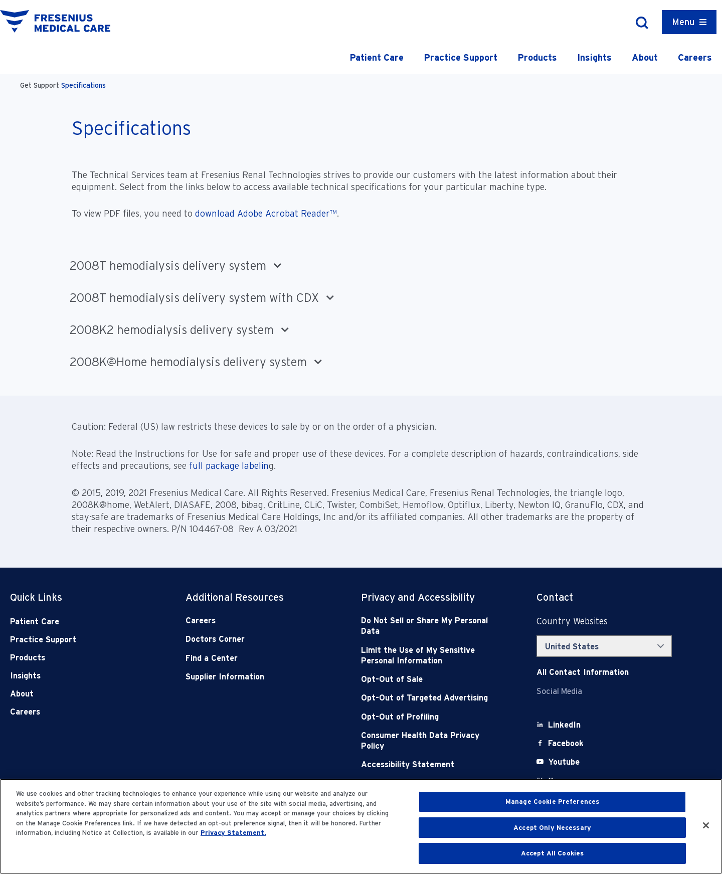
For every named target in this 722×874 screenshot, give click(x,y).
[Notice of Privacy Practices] (431, 655)
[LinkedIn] (564, 725)
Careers (695, 57)
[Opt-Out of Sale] (431, 679)
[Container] (689, 22)
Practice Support (460, 57)
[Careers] (256, 620)
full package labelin (229, 465)
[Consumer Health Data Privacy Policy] (431, 741)
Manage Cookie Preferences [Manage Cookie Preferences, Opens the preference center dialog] (552, 801)
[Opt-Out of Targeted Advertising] (431, 697)
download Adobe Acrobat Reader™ (266, 213)
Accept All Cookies (552, 853)
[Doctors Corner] (256, 639)
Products (537, 57)
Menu (683, 22)
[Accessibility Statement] (431, 764)
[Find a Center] (256, 658)
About (645, 57)
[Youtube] (564, 762)
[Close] (706, 825)
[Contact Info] (582, 672)
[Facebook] (566, 743)
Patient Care (376, 57)
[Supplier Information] (256, 676)
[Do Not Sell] (431, 626)
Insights (594, 57)
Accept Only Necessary (552, 827)
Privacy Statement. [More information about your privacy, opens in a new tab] (233, 832)
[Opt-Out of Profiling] (431, 717)
